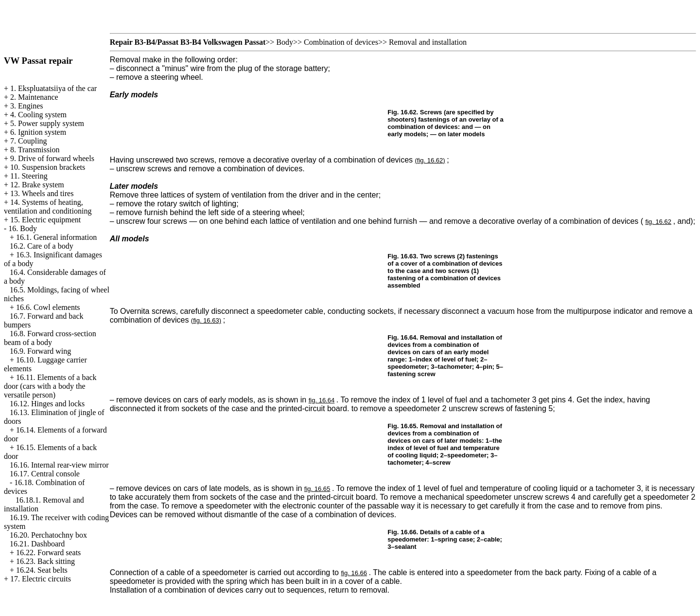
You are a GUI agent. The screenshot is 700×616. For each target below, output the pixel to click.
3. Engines (26, 106)
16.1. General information (56, 237)
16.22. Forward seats (48, 552)
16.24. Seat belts (42, 570)
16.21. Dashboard (37, 544)
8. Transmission (34, 149)
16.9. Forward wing (40, 351)
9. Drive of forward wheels (52, 158)
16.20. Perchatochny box (48, 535)
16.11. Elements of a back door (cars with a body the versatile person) (50, 386)
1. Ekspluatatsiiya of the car (53, 88)
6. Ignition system (38, 132)
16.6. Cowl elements (48, 307)
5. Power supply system (47, 123)
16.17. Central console (45, 474)
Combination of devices (341, 42)
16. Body (22, 228)
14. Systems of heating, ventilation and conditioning (47, 206)
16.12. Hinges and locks (47, 403)
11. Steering (29, 176)
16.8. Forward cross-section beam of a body (50, 337)
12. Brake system (37, 185)
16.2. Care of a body (41, 246)
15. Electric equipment (45, 220)
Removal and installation (428, 42)
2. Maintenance (34, 97)
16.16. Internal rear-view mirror (59, 465)
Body (284, 42)
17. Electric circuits (40, 579)
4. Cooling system (38, 114)
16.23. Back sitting (45, 561)
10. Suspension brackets (47, 167)
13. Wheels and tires (41, 193)
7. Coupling (28, 141)
